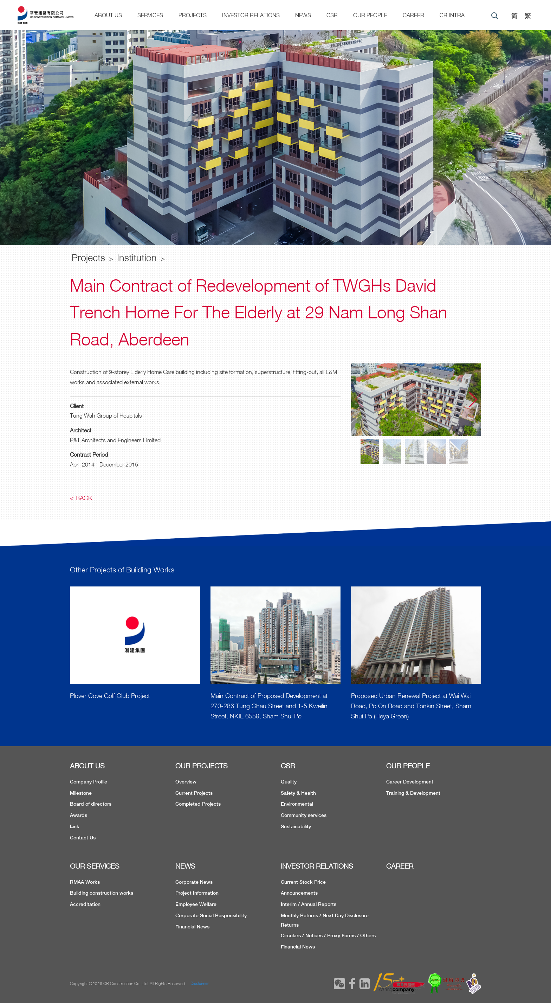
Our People (370, 15)
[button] (473, 399)
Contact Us (83, 837)
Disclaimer (199, 983)
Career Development (409, 782)
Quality (289, 782)
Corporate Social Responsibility (211, 915)
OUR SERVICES (94, 866)
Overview (185, 782)
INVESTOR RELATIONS (317, 866)
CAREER (413, 15)
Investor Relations (251, 15)
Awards (78, 815)
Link (74, 826)
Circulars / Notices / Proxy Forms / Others (328, 935)
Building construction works (101, 893)
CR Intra (452, 15)
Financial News (192, 926)
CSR (332, 15)
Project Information (197, 893)
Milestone (81, 793)
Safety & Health (298, 793)
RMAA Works (85, 882)
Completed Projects (198, 804)
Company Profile (88, 782)
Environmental (297, 804)
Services (150, 15)
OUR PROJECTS (201, 766)
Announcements (299, 893)
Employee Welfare (195, 904)
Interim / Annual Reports (308, 904)
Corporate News (194, 882)
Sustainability (296, 826)
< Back (81, 498)
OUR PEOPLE (408, 766)
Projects (193, 15)
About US (108, 15)
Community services (303, 815)
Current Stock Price (303, 882)
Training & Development (413, 793)
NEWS (185, 866)
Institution (137, 257)
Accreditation (85, 904)
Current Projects (194, 793)
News (303, 15)
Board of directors (90, 804)
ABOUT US (87, 766)
